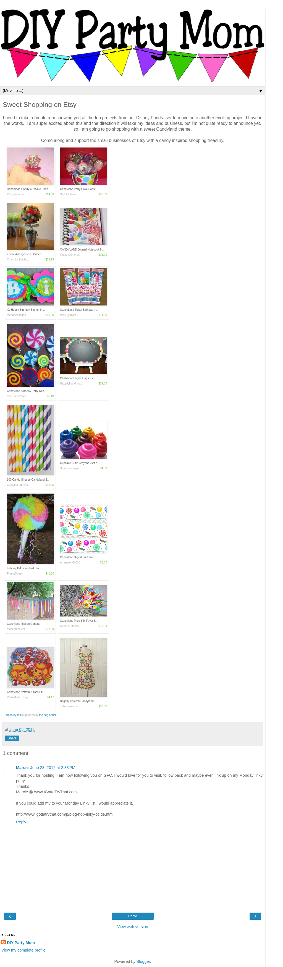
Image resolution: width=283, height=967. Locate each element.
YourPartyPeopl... (17, 396)
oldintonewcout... (70, 706)
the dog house (47, 714)
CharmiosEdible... (18, 259)
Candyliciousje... (17, 194)
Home (132, 916)
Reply (21, 822)
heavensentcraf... (70, 254)
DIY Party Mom (21, 942)
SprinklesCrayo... (70, 468)
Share (12, 738)
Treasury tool (14, 714)
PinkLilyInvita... (69, 315)
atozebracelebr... (17, 629)
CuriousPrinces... (70, 626)
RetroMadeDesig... (18, 697)
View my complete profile (23, 950)
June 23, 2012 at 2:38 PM (52, 767)
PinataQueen (15, 573)
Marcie (22, 767)
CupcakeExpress (17, 484)
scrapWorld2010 (70, 562)
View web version (132, 926)
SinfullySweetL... (70, 194)
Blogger (143, 961)
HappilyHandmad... (71, 383)
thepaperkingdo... (17, 315)
